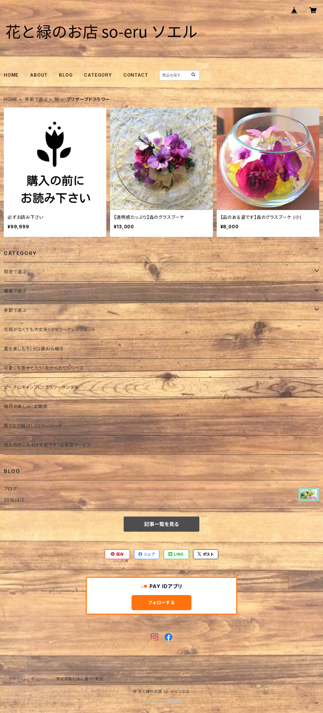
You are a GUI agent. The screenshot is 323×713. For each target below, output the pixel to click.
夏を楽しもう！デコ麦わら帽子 (34, 348)
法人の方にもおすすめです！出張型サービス (47, 444)
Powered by (161, 701)
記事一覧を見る (161, 524)
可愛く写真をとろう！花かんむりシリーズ (44, 368)
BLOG (66, 75)
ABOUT (39, 75)
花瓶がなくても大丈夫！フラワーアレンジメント (50, 329)
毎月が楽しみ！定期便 (26, 406)
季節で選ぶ (36, 99)
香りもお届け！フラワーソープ (33, 425)
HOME (11, 75)
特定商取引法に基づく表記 (79, 678)
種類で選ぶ (15, 291)
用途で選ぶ (15, 271)
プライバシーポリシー (27, 678)
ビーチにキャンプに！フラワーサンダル (41, 387)
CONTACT (135, 75)
